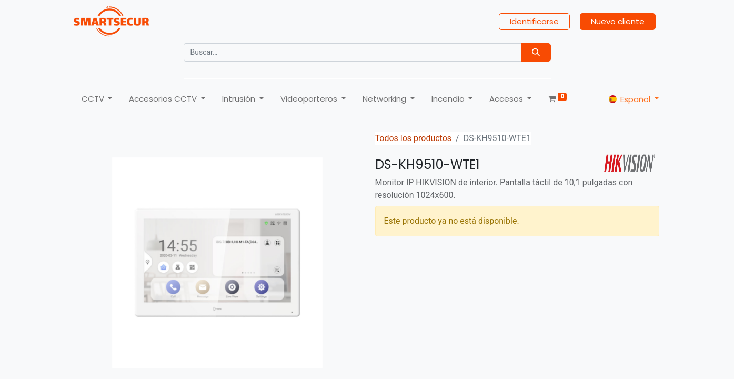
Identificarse (534, 21)
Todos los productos (413, 138)
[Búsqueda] (536, 52)
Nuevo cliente (618, 21)
